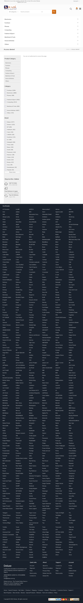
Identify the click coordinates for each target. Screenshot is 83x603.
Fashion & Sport (9, 33)
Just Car (71, 367)
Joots (4, 367)
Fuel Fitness (19, 317)
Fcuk (4, 310)
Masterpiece (19, 405)
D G (43, 274)
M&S (43, 398)
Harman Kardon (46, 337)
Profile (70, 565)
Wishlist (71, 575)
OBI (70, 430)
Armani (57, 224)
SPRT (70, 498)
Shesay (44, 486)
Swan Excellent (73, 506)
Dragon (31, 290)
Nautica (18, 423)
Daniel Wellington (7, 279)
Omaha (31, 433)
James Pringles (33, 362)
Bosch (70, 244)
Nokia (30, 428)
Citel (70, 262)
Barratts (31, 234)
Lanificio (44, 385)
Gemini (70, 320)
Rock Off (71, 466)
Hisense (71, 342)
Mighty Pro (45, 413)
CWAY (70, 272)
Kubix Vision (45, 383)
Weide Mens (59, 542)
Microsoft (18, 413)
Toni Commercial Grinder (33, 523)
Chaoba (71, 259)
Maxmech (5, 408)
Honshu (44, 347)
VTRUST (5, 542)
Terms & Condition (48, 568)
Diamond (58, 284)
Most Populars (8, 592)
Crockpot (18, 272)
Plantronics (72, 445)
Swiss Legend (32, 508)
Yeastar (44, 552)
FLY (17, 312)
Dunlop (4, 292)
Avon (30, 232)
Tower (17, 527)
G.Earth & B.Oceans (61, 317)
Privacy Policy (46, 570)
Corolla (31, 269)
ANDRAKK (31, 219)
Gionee (44, 325)
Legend (31, 388)
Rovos (4, 471)
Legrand (58, 388)
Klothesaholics (59, 380)
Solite (4, 496)
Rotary (70, 468)
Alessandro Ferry (33, 214)
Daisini (44, 277)
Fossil (30, 312)
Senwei (18, 483)
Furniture (7, 23)
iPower (18, 360)
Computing (8, 30)
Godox (17, 327)
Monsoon (44, 415)
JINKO (57, 365)
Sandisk (58, 476)
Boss (30, 247)
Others (7, 44)
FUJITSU (31, 317)
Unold (17, 532)
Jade (4, 362)
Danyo (17, 279)
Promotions (53, 590)
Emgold (5, 300)
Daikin (30, 277)
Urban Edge (45, 532)
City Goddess (32, 264)
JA (56, 360)
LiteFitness (45, 393)
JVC (30, 370)
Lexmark (44, 390)
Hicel (17, 342)
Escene (4, 302)
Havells (57, 337)
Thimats (18, 518)
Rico (43, 463)
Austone (44, 229)
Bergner (18, 239)
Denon (4, 284)
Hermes (31, 340)
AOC (57, 222)
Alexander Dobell (46, 214)
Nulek (4, 430)
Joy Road (31, 367)
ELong (30, 297)
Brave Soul (5, 249)
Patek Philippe (6, 440)
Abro (70, 209)
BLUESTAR (32, 244)
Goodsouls (45, 327)
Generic (18, 322)
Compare (71, 573)
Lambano (31, 385)
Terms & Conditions (47, 592)
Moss (4, 418)
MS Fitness (18, 420)
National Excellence (74, 420)
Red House (45, 461)
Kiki (43, 378)
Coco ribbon (59, 267)
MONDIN (31, 415)
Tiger (70, 518)
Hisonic (4, 345)
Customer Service (62, 590)
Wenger (18, 544)
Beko (30, 237)
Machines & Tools (10, 37)
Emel (70, 297)
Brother (31, 249)
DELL (43, 282)
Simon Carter (19, 488)
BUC (70, 249)
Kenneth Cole (72, 375)
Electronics (8, 19)
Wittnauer (58, 547)
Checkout (27, 590)
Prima (57, 450)
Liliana (17, 393)
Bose (17, 247)
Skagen (71, 488)
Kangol (71, 370)
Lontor (17, 395)
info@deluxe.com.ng (9, 578)
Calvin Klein (6, 254)
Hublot (70, 350)
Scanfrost (58, 478)
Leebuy (18, 388)
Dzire (30, 292)
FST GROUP (6, 317)
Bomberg (44, 244)
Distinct (44, 287)
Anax (4, 219)
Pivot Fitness (45, 445)
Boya (43, 247)
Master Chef (6, 405)
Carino (4, 257)
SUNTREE (31, 503)
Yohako (58, 552)
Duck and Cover (73, 290)
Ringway (71, 463)
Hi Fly (4, 342)
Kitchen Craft (72, 378)
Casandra (71, 257)
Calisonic (71, 252)
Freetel (44, 315)
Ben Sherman (72, 237)
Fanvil (30, 307)
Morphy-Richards (73, 415)
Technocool (19, 515)
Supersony (58, 506)
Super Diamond (46, 503)
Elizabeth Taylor (20, 297)
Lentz (17, 390)
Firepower (58, 310)
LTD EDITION (59, 395)
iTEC (30, 360)
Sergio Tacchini (46, 483)
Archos (31, 224)
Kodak (70, 380)
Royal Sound (72, 471)
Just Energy (19, 370)
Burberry (5, 252)
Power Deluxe (59, 448)
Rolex (30, 468)
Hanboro (5, 335)
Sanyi (4, 478)
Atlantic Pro (59, 227)
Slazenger (45, 491)
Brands (23, 592)
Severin (71, 483)
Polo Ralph (19, 448)
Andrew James (46, 219)
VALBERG (31, 534)
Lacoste (71, 383)
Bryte (57, 249)
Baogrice (5, 234)
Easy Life (44, 292)
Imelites (31, 355)
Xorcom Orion (19, 549)
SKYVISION (19, 491)
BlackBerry (45, 242)
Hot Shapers (59, 347)
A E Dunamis (6, 209)
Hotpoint (71, 347)
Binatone (5, 242)
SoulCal (18, 498)
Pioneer (18, 445)
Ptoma (31, 453)
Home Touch (6, 347)
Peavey (44, 440)
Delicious (18, 282)
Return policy (33, 573)
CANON (18, 254)
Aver (4, 232)
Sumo (4, 503)
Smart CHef (59, 491)
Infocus (44, 357)
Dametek (71, 277)
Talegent (5, 513)
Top (43, 523)
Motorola (44, 418)
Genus (57, 322)
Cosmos (71, 269)
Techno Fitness (7, 515)
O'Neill (57, 430)
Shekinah (31, 486)
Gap (4, 320)
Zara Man (44, 554)
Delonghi (58, 282)
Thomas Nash (33, 518)
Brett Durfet (19, 249)
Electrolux (5, 295)
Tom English (72, 520)
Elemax (44, 295)
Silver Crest (6, 488)
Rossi (57, 468)
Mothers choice (33, 418)
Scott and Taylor (7, 481)
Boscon (5, 247)
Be (43, 234)
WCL (43, 542)
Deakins (44, 279)
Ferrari (31, 310)
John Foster (72, 365)
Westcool (44, 544)
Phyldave (71, 443)
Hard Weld (5, 337)
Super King (72, 503)
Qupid (4, 458)
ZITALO (4, 557)
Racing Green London (21, 458)
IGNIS (70, 352)
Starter (31, 501)
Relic (4, 463)
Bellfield (58, 237)
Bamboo (71, 232)
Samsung (44, 476)
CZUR (30, 274)
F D (3, 307)
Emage (57, 297)
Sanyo (17, 478)
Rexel (30, 463)
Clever (57, 264)
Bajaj (43, 232)
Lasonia (58, 385)
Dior (30, 287)
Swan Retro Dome (7, 508)
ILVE (4, 355)
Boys (57, 247)
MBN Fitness (59, 408)
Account (32, 565)
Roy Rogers (45, 471)
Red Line (71, 461)
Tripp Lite (71, 527)
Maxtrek (18, 408)
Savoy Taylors (46, 478)
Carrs (43, 257)
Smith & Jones (6, 493)
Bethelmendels (46, 239)
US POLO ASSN (60, 532)
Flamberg (71, 310)
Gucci (4, 332)
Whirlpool (5, 547)
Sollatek (18, 496)
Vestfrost (31, 537)
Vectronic (58, 534)
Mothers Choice (20, 418)
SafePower (59, 473)
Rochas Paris (59, 466)
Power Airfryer (46, 448)
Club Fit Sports (33, 267)
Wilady (44, 547)
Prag (17, 450)
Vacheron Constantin (8, 534)
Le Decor (71, 385)
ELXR (43, 297)
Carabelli (44, 254)
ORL (17, 435)
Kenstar (18, 378)
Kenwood (31, 378)
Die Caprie (71, 284)
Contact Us (33, 575)
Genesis (31, 322)
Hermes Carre (46, 340)
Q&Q (30, 455)
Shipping (34, 590)
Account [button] (76, 1)
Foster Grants (46, 312)
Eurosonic (71, 302)
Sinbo (43, 488)
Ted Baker (58, 515)
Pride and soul (46, 450)
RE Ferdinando (6, 461)
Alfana (57, 214)
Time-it (18, 520)
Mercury (18, 410)
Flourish (5, 312)
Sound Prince (32, 498)
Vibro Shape (45, 537)
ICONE (57, 352)
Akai (4, 214)
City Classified (19, 264)
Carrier (31, 257)
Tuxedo (18, 529)
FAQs (31, 570)
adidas (18, 212)
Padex (70, 435)
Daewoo (5, 277)
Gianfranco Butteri (74, 322)
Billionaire (58, 239)
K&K (43, 370)
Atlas (70, 227)
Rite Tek (5, 466)
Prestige (31, 450)
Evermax (44, 305)
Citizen (4, 264)
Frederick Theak (73, 312)
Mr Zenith (71, 418)
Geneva (44, 322)
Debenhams (59, 279)
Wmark (71, 547)
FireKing (44, 310)
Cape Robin (32, 254)
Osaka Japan (32, 435)
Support (70, 590)
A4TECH (31, 209)
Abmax (57, 209)
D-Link (57, 274)
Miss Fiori (71, 413)
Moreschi (58, 415)
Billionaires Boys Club (74, 239)
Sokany (44, 493)
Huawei (58, 350)
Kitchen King (19, 380)
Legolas (44, 388)
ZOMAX (31, 557)
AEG (30, 212)
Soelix (30, 493)
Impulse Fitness (60, 355)
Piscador (31, 445)
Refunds (39, 592)
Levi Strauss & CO (34, 390)
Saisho (4, 476)
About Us (45, 565)
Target (44, 513)
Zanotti (31, 554)
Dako (57, 277)
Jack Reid (71, 360)
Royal (57, 471)
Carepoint (71, 254)
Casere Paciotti (7, 259)
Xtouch (71, 549)
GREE (30, 330)
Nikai (57, 425)
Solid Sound (72, 493)
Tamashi (18, 513)
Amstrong (71, 217)
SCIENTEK (71, 478)
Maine (17, 400)
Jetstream (31, 365)
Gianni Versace (7, 325)
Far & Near (45, 307)
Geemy (57, 320)
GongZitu (31, 327)
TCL (70, 513)
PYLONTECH (72, 453)
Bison (17, 242)
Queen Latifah (72, 455)
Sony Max (71, 496)
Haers (43, 332)
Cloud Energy (19, 267)
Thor (43, 518)
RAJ (43, 458)
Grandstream (72, 327)
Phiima (31, 443)
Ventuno (5, 537)
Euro (57, 302)
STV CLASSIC (59, 501)
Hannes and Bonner (34, 335)
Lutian (17, 398)
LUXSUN (31, 398)
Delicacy (5, 282)
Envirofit (58, 300)
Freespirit (18, 315)
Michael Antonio (46, 410)
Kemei (44, 375)
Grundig (58, 330)
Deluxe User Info (47, 573)
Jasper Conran (59, 362)
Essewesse (32, 302)
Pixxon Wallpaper (60, 445)
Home (68, 49)
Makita (44, 400)
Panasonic (45, 438)
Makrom (58, 400)
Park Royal (58, 438)
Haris (30, 337)
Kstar (30, 383)
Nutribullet (31, 430)
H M (30, 332)
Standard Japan (20, 501)
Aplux (4, 224)
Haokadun (45, 335)
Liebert (70, 390)
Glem (57, 325)
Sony (57, 496)
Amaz (17, 217)
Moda (4, 415)
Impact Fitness (46, 355)
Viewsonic (58, 537)
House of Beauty (7, 350)
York (70, 552)
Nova (57, 428)
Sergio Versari (59, 483)
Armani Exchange (73, 224)
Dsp (57, 290)
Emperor (18, 300)
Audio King (19, 229)
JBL (70, 362)
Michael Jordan (59, 410)
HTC (30, 350)
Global (70, 325)
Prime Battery (72, 450)
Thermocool (6, 518)
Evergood (18, 305)
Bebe (4, 237)
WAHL (17, 542)
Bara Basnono (20, 234)
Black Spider (32, 242)
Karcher (5, 372)
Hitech (17, 345)
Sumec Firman (73, 501)
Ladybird (5, 385)
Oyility (57, 435)
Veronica (18, 537)
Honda (31, 347)
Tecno (44, 515)
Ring (57, 463)
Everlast (31, 305)
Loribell (31, 395)
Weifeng (71, 542)
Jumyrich (58, 367)
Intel (70, 357)
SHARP (18, 486)
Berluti (30, 239)
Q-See (17, 455)
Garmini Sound (20, 320)
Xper (43, 549)
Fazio (70, 307)
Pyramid (5, 455)
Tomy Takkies (19, 523)
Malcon (71, 400)
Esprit (17, 302)
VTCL (70, 539)
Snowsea (18, 493)
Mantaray (5, 403)
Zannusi (18, 554)
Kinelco (57, 378)
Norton (44, 428)
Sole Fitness (59, 493)
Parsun (71, 438)
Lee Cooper (6, 388)
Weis (4, 544)
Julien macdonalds (47, 367)
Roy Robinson (32, 471)
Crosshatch (32, 272)
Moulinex (58, 418)
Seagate (18, 481)
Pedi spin (58, 440)
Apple (17, 224)
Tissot (44, 520)
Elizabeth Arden (7, 297)
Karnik (17, 372)
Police (4, 448)
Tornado (58, 523)
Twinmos (44, 529)
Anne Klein (18, 222)
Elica (70, 295)
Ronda (44, 468)
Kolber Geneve (19, 383)
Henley (17, 340)
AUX (57, 229)
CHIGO (17, 262)
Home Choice (59, 345)
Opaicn (44, 433)
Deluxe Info (46, 575)
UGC (57, 529)
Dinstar (18, 287)
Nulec (70, 428)
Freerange (5, 315)
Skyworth (31, 491)
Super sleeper (19, 506)
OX (43, 435)
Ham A (71, 332)
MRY (4, 420)
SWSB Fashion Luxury (46, 509)
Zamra (4, 554)
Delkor (31, 282)
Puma (43, 453)
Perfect (71, 440)
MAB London (59, 398)
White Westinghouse (21, 547)
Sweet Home (19, 508)
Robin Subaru (32, 466)
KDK (43, 372)
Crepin (4, 272)
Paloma (5, 438)
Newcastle (5, 425)
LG (56, 390)
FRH (57, 315)
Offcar (4, 433)
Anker (4, 222)
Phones (7, 26)
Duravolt (18, 292)
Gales (70, 317)
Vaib (17, 534)
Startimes (45, 501)
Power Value (72, 448)
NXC (43, 430)
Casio (17, 259)
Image (17, 355)
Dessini (31, 284)
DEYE (43, 284)
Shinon (57, 486)
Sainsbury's (72, 473)
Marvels (58, 403)
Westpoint (58, 544)
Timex (30, 520)
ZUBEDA (44, 557)
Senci (4, 483)
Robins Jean (45, 466)
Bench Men (5, 239)
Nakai (43, 420)
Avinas (17, 232)
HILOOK (57, 342)
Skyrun (4, 491)
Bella (43, 237)
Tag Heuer (71, 508)
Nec (43, 423)
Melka (4, 410)
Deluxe (70, 282)
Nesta (57, 423)
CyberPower (6, 274)
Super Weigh (45, 506)
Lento (4, 390)
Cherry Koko (6, 262)
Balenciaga (59, 232)
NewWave (18, 425)
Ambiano (44, 217)
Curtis (57, 272)
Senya (30, 483)
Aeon (43, 212)
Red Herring (32, 461)
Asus (43, 227)
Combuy (5, 269)
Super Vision (32, 506)
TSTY (4, 529)
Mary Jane (71, 403)
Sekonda (71, 481)
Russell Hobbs (19, 473)
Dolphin (71, 287)
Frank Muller (59, 312)
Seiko (57, 481)
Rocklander (19, 468)
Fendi (17, 310)
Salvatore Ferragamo (35, 476)
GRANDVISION (6, 330)
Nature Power (6, 423)
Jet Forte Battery (20, 365)
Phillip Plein (58, 443)
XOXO (30, 549)
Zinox (70, 554)
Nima (17, 428)
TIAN (57, 518)
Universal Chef (6, 532)
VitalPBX (18, 539)
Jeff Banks (5, 365)
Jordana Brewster (20, 367)
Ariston (44, 224)
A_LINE (17, 209)
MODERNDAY (19, 415)
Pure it (57, 453)
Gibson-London (20, 325)
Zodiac (18, 557)
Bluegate (5, 244)
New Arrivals (16, 592)
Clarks (44, 264)
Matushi (58, 405)
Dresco (44, 290)
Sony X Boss (6, 498)
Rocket (4, 468)
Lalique (18, 385)
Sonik (43, 496)
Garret (31, 320)
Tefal (70, 515)
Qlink (43, 455)
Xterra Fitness (59, 549)
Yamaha (18, 552)
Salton (17, 476)
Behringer (18, 237)
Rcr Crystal (72, 458)
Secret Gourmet (33, 481)
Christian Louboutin (34, 262)
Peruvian (5, 443)
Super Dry (58, 503)
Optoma (58, 433)
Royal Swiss (6, 473)
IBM (30, 352)
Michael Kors (72, 410)
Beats (57, 234)
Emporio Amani (33, 300)
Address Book (72, 570)
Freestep (31, 315)
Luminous (5, 398)
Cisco (57, 262)
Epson (70, 300)
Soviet (44, 498)
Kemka (57, 375)
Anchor (18, 219)
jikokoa (44, 365)
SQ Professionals (7, 501)
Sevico (4, 486)
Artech (31, 227)
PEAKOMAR (32, 440)
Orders (70, 568)
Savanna (31, 478)
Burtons (18, 252)
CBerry (31, 259)
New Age (71, 423)
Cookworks (19, 269)
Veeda (70, 534)
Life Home (5, 393)
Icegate (44, 352)
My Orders (21, 590)
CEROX (57, 259)
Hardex (18, 337)
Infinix (30, 357)
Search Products (12, 590)
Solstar (31, 496)
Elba (70, 292)
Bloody (71, 242)
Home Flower (72, 345)
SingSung (58, 488)
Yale (4, 552)
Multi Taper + (32, 420)
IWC (43, 360)
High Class (32, 342)
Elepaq (57, 295)
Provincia (18, 453)
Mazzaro (44, 408)
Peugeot (18, 443)
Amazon (31, 217)
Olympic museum (20, 433)
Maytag (31, 408)
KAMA (57, 370)
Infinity (17, 357)
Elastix (57, 292)
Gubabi (71, 330)
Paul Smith (19, 440)
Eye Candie (72, 305)
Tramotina (32, 527)
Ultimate (71, 529)
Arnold (17, 227)
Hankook (18, 335)
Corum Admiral (60, 269)
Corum (44, 269)
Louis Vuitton (45, 395)
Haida (57, 332)
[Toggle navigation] (80, 9)
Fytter (43, 317)
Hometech (18, 347)
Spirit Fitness (59, 498)
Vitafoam (5, 539)
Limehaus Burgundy (34, 393)
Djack (57, 287)
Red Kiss (58, 461)
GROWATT (45, 330)
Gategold (44, 320)
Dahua (17, 277)
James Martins (20, 362)
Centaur (44, 259)
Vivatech (31, 539)
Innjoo (57, 357)
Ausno (31, 229)
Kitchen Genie (6, 380)
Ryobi (30, 473)
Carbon (57, 254)
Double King (19, 290)
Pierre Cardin (6, 445)
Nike (70, 425)
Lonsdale (5, 395)
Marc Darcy (19, 403)
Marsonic (44, 403)
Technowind (32, 515)
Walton (31, 542)
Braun (70, 247)
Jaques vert (45, 362)
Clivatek (5, 267)
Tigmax (5, 520)
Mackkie (71, 398)
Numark (18, 430)
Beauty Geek (72, 234)
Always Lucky (6, 217)
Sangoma (71, 476)
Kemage (31, 375)
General (5, 322)
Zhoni (57, 554)
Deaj (30, 279)
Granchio (58, 327)
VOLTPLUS (45, 539)
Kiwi (43, 380)
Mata (43, 405)
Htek (43, 350)
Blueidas (18, 244)
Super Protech (6, 506)
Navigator (31, 423)
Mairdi (30, 400)
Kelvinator (18, 375)
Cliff (70, 264)
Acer (4, 212)
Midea (30, 413)
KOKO (4, 383)
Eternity (44, 302)
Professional (6, 453)
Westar (31, 544)
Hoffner (31, 345)
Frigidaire (71, 315)
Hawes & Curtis (7, 340)
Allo (70, 214)
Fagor (17, 307)
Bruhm (44, 249)
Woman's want (7, 549)
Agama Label (59, 212)
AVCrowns (71, 229)
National (58, 420)
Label (57, 383)
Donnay (5, 290)
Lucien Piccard (72, 395)
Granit (17, 330)
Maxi (70, 405)
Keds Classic (72, 372)
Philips (44, 443)
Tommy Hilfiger (7, 523)
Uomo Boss (32, 532)
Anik (70, 219)
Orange (5, 435)
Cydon (17, 274)
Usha (70, 532)
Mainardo (5, 400)
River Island (19, 466)
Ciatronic (44, 262)
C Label (31, 252)
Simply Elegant (33, 488)
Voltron (57, 539)
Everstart (58, 305)
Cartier (57, 257)
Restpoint (18, 463)
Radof (30, 458)
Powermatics (6, 450)
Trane (43, 527)
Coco (43, 267)
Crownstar (45, 272)
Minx (57, 413)
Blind (57, 242)
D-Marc (71, 274)
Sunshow (18, 503)
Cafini (43, 252)
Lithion (57, 393)
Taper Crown (32, 513)
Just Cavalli (6, 370)
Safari (44, 473)
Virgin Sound (72, 537)
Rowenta (18, 471)
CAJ (57, 252)
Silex (70, 486)
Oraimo (71, 433)
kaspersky (31, 372)
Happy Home (59, 335)
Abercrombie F (46, 209)
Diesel (4, 287)
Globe (4, 327)
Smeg (70, 491)
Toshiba (71, 523)
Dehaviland (72, 279)
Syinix (57, 508)
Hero (57, 340)
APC (70, 222)
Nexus (44, 425)
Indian (4, 357)
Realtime (18, 461)
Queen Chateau (60, 455)
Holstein (44, 345)
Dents (17, 284)
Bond (57, 244)
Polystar (31, 448)
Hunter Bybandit (20, 352)
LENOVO (71, 388)
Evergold (5, 305)
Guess (17, 332)
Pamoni (18, 438)
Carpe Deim (19, 257)
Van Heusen (45, 534)
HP (16, 350)
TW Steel (31, 529)
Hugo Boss (5, 352)
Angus (57, 219)
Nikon (4, 428)
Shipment (32, 568)
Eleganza (31, 295)
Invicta (4, 360)
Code (70, 267)
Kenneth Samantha (8, 378)
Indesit (70, 355)
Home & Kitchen (9, 40)
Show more (12, 172)
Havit (70, 337)
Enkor (43, 300)
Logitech (71, 393)
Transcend (58, 527)
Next (30, 425)
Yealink (31, 552)
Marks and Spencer (34, 403)
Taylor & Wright (60, 513)
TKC (57, 520)
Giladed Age (32, 325)
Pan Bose (31, 438)
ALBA (17, 214)
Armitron (5, 227)
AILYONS (71, 212)
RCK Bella (58, 458)
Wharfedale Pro (73, 544)
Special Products (30, 592)
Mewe (30, 410)
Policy (55, 592)
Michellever (5, 413)
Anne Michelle (32, 222)
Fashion (58, 307)
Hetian (70, 340)
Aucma (4, 229)
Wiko (30, 547)
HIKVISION (45, 342)
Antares (44, 222)
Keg (4, 375)
